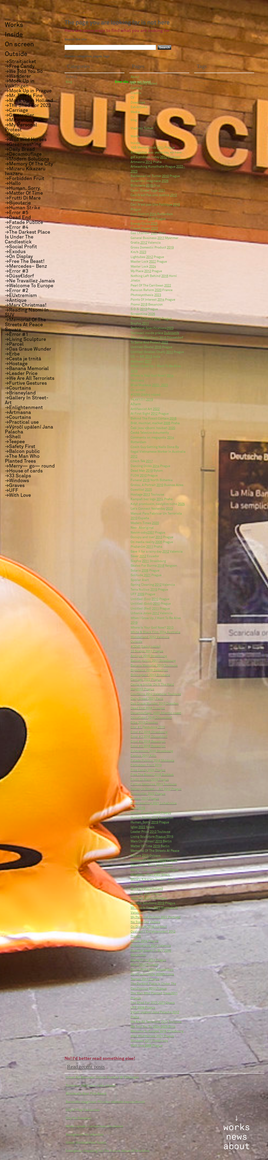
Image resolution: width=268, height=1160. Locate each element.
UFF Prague (143, 594)
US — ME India (145, 356)
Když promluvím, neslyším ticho (158, 504)
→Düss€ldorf (19, 276)
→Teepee (15, 441)
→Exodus (15, 251)
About (135, 77)
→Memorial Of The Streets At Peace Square (25, 324)
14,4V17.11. (142, 399)
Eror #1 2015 (148, 727)
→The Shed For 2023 (28, 105)
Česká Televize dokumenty (150, 432)
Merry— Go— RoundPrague (154, 870)
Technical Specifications (152, 328)
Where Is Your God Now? (152, 627)
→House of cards (24, 471)
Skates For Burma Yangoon (154, 565)
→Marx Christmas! (26, 305)
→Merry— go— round (30, 466)
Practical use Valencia (151, 946)
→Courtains (18, 388)
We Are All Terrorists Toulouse (156, 1022)
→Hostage (16, 363)
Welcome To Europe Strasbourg (157, 1031)
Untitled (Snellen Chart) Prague (157, 352)
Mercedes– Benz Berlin (152, 865)
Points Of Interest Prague (153, 299)
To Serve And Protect (149, 342)
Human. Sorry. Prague (150, 822)
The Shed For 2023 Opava (153, 1003)
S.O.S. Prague (144, 309)
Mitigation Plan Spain (150, 874)
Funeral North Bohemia (151, 480)
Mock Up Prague (146, 893)
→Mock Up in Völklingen (19, 83)
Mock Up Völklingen (149, 898)
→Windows (17, 480)
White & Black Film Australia (155, 632)
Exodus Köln (143, 755)
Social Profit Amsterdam (152, 969)
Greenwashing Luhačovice (154, 803)
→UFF (11, 490)
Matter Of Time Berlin (150, 846)
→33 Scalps (18, 475)
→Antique (16, 300)
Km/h (138, 252)
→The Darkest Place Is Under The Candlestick (27, 237)
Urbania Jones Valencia (151, 613)
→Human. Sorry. (23, 188)
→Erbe (12, 354)
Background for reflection (85, 1134)
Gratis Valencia (146, 242)
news (236, 1136)
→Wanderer (18, 76)
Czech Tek (142, 461)
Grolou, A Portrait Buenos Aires (157, 485)
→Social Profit (21, 246)
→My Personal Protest (21, 127)
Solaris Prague (145, 570)
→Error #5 (16, 212)
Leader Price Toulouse (150, 832)
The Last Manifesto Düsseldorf (157, 337)
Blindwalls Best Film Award (86, 1093)
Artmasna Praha (146, 162)
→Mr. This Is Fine (24, 95)
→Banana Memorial (27, 368)
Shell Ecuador (145, 965)
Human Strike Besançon (152, 817)
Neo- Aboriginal (142, 527)
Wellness (141, 361)
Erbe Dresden (144, 722)
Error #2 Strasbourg (149, 732)
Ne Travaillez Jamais (145, 922)
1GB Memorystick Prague (153, 147)
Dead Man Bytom (147, 470)
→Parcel (14, 344)
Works (135, 136)
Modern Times (145, 523)
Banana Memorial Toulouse (154, 665)
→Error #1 (16, 334)
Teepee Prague (145, 979)
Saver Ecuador (145, 556)
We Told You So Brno (153, 1026)
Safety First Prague (148, 960)
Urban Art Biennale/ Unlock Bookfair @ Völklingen (102, 1077)
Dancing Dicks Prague (150, 466)
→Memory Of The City (29, 164)
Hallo (138, 808)
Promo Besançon (147, 304)
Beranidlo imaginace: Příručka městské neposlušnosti (105, 1102)
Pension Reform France (151, 290)
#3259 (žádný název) (146, 394)
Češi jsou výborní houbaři (153, 428)
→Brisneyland (20, 393)
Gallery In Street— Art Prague (156, 789)
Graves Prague (145, 798)
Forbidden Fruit (146, 765)
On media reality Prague (152, 542)
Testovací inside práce (155, 333)
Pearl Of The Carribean (151, 285)
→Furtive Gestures (26, 383)
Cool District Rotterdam (152, 214)
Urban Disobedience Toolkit (86, 1142)
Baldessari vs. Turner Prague (155, 176)
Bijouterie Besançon (149, 670)
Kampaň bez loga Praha (151, 499)
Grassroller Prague (148, 794)
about (236, 1146)
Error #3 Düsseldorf (149, 736)
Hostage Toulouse (147, 494)
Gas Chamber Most (148, 233)
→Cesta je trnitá (23, 358)
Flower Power (144, 228)
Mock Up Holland (147, 889)
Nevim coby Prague (148, 532)
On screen (138, 390)
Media (135, 112)
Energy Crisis (144, 223)
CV (132, 97)
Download (138, 102)
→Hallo (13, 183)
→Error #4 (16, 227)
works (236, 1127)
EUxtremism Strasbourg (152, 751)
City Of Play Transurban (83, 1110)
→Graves (15, 485)
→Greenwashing (23, 144)
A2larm (136, 404)
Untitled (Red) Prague (150, 608)
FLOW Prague (144, 475)
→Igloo (12, 134)
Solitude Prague (146, 575)
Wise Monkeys (149, 385)
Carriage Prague (146, 679)
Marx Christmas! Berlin (151, 841)
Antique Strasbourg (149, 656)
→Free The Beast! (25, 261)
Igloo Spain (142, 827)
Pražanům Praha (146, 546)
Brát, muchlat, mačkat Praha (155, 423)
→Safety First (20, 446)
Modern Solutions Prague (153, 903)
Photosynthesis (146, 295)
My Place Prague (146, 271)
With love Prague (147, 1045)
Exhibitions (139, 107)
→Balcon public (22, 451)
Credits (136, 93)
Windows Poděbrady (149, 1041)
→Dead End (18, 217)
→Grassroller (19, 115)
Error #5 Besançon (148, 746)
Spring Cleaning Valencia (153, 584)
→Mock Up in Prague (28, 90)
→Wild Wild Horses (26, 139)
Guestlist (141, 489)
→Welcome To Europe (29, 285)
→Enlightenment (24, 407)
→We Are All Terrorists (29, 378)
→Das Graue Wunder (28, 349)
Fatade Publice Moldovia (152, 760)
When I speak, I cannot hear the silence (94, 1126)
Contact (136, 88)
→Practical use (22, 422)
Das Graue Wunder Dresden (155, 703)
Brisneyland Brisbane (150, 675)
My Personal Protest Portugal (156, 917)
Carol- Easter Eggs (148, 190)
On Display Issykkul (149, 927)
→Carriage (16, 110)
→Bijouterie (18, 203)
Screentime (143, 314)
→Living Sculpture (25, 339)
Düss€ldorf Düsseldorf (151, 717)
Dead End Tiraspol (148, 708)
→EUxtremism (21, 295)
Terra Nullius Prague (149, 589)
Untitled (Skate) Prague (151, 347)
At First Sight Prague (150, 413)
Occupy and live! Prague (152, 537)
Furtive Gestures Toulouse (154, 784)
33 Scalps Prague (147, 651)
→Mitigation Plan (24, 120)
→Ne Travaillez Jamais (30, 280)
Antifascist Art (145, 409)
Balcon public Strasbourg (153, 660)
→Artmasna (18, 412)
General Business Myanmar (154, 238)
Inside (135, 143)
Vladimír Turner (142, 128)
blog (134, 120)
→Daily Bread (20, 149)
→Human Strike (22, 207)
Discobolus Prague (148, 219)
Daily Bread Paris (147, 698)
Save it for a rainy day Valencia (156, 551)
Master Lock (143, 266)
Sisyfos (140, 323)
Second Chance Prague (151, 318)
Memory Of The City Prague (154, 860)
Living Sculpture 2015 (152, 836)
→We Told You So (24, 71)
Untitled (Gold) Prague (151, 603)
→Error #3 (16, 271)
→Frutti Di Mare (23, 198)
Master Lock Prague (149, 261)
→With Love (18, 495)
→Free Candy (20, 66)
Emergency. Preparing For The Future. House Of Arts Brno (107, 1151)
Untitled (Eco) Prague (150, 599)
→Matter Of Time (24, 193)
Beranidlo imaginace (149, 181)
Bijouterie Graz (145, 185)
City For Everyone (78, 1118)
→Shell (13, 436)
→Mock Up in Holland (29, 100)
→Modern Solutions (27, 159)
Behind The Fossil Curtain (153, 418)
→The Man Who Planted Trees (22, 459)
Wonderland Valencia (150, 637)
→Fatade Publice (24, 222)
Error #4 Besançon (148, 741)
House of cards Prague (151, 813)
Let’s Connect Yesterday (152, 508)
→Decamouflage (23, 154)
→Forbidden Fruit (24, 178)
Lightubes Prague (147, 257)
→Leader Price (21, 373)
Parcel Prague (144, 941)
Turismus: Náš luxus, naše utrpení (91, 1085)
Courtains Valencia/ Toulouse (156, 694)
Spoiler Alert (140, 580)
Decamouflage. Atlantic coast (156, 713)
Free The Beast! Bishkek (152, 775)
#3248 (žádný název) (146, 646)
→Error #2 (16, 290)
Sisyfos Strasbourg (148, 561)
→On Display (19, 256)
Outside (136, 641)
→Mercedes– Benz (26, 266)
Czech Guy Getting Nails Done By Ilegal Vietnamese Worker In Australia (158, 452)
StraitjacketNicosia (152, 974)
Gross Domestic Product (152, 247)
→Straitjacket (20, 61)
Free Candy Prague (148, 770)
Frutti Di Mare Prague (150, 779)
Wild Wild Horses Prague (152, 1036)
